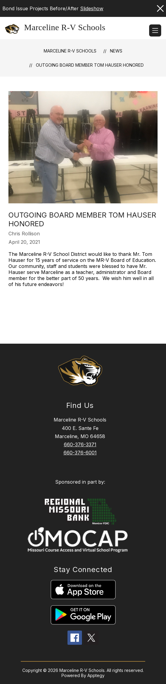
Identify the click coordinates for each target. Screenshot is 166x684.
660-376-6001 (80, 453)
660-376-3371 (80, 444)
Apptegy (96, 675)
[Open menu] (155, 30)
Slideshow (91, 8)
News (116, 50)
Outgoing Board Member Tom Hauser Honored (90, 65)
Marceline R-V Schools (70, 50)
